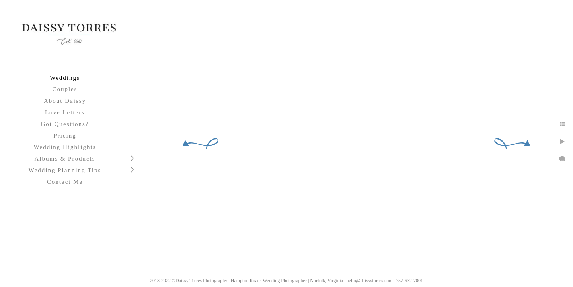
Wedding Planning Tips (65, 170)
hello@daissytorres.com (370, 280)
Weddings (65, 78)
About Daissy (65, 101)
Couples (64, 89)
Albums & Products (64, 158)
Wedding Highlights (65, 147)
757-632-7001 (409, 280)
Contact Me (65, 182)
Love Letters (65, 112)
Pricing (64, 135)
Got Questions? (65, 124)
